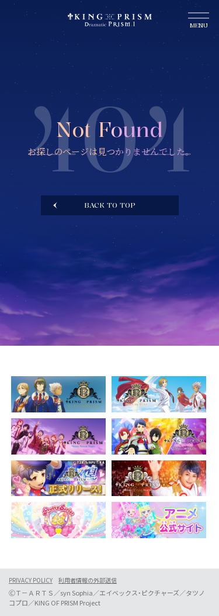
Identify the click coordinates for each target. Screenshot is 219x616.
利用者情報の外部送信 (87, 580)
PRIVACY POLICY (31, 580)
